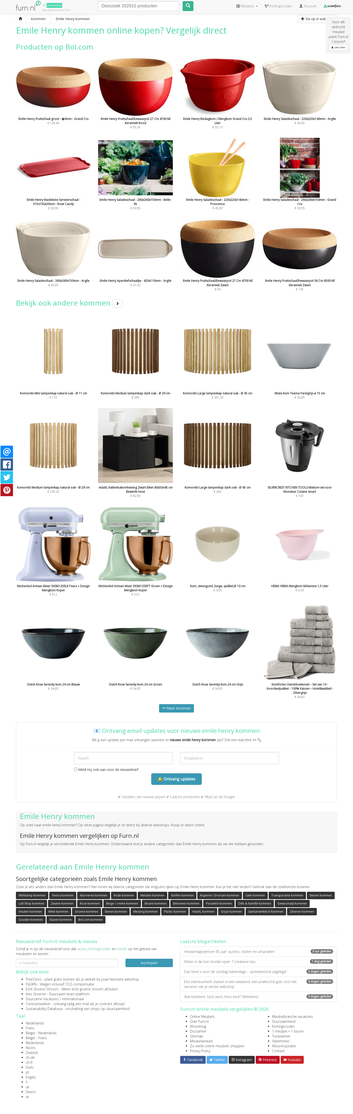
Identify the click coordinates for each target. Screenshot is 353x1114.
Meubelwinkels (201, 1041)
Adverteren (280, 1041)
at (27, 1096)
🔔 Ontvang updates (176, 779)
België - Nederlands (41, 1033)
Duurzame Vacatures (42, 999)
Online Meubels (202, 1016)
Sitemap (196, 1036)
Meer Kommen (176, 708)
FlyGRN (31, 984)
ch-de (30, 1057)
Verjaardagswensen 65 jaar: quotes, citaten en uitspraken (258, 951)
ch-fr (29, 1062)
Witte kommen (58, 911)
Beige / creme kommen (122, 903)
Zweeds (32, 1052)
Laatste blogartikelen (203, 941)
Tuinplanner (281, 1036)
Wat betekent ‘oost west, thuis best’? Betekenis (258, 996)
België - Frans (36, 1038)
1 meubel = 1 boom (288, 1031)
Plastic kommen (175, 911)
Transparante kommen (287, 895)
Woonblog (198, 1026)
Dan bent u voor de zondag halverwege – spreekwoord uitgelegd (258, 971)
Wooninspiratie (284, 1046)
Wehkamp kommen (32, 895)
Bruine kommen (156, 903)
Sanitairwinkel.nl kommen (265, 911)
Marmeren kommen (93, 895)
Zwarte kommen (62, 903)
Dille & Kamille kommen (254, 903)
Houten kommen (30, 911)
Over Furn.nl (199, 1021)
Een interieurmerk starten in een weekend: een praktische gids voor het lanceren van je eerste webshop (258, 984)
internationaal (73, 999)
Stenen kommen (321, 895)
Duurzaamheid (283, 1021)
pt (27, 1072)
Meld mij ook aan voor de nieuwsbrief (106, 769)
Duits (30, 1067)
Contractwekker (38, 1003)
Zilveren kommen (302, 911)
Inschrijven (149, 962)
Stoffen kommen (182, 895)
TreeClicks (33, 979)
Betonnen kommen (186, 903)
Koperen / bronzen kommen (219, 895)
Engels (31, 1077)
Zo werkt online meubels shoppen (217, 1046)
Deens (31, 1091)
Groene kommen (86, 911)
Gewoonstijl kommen (292, 903)
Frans (30, 1028)
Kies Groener (36, 994)
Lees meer (338, 47)
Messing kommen (145, 911)
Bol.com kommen (90, 920)
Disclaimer (198, 1031)
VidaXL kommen (203, 911)
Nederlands (35, 1023)
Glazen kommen (60, 920)
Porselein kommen (219, 903)
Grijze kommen (231, 911)
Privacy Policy (200, 1051)
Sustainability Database (44, 1008)
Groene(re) (54, 5)
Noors (31, 1047)
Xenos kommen (63, 895)
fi (26, 1082)
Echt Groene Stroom (42, 989)
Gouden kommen (31, 920)
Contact (278, 1051)
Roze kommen (90, 903)
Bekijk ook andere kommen (69, 303)
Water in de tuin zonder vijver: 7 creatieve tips (258, 961)
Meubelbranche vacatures (292, 1016)
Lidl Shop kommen (31, 903)
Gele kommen (255, 895)
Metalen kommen (152, 895)
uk (27, 1087)
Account (307, 6)
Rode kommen (124, 895)
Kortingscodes (283, 1026)
